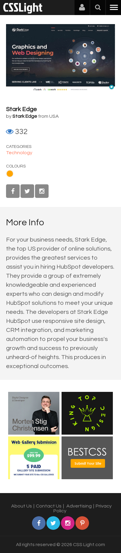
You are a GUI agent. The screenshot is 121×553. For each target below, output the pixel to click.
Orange (10, 173)
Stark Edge (21, 109)
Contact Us (49, 506)
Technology (19, 152)
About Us (21, 506)
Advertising (79, 506)
